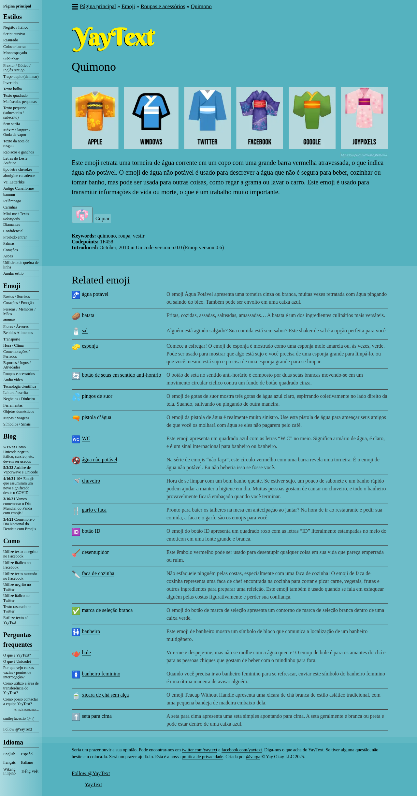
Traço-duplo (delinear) (21, 76)
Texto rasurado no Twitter (17, 609)
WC (86, 438)
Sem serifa (11, 124)
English (9, 754)
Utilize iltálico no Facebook (17, 565)
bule (86, 652)
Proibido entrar (15, 237)
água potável (95, 294)
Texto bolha (12, 89)
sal (85, 330)
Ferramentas (12, 405)
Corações (10, 250)
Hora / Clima (13, 345)
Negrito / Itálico (15, 27)
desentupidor (95, 552)
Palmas (9, 243)
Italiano (27, 762)
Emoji (11, 285)
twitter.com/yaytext (199, 749)
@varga (253, 756)
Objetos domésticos (18, 411)
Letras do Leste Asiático (15, 160)
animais (9, 320)
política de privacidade (202, 756)
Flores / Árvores (16, 326)
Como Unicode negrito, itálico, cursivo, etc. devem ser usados (18, 454)
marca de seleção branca (107, 610)
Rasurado (10, 40)
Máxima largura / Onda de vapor (16, 132)
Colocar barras (14, 46)
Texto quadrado (15, 95)
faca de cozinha (98, 573)
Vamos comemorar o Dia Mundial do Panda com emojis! (17, 506)
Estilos (12, 16)
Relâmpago (12, 201)
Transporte (11, 339)
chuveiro (91, 481)
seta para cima (97, 716)
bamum (9, 194)
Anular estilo (13, 273)
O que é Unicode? (17, 661)
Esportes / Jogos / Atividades (17, 364)
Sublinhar (11, 59)
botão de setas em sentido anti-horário (121, 375)
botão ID (91, 531)
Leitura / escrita (15, 392)
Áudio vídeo (13, 380)
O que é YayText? (17, 655)
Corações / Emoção (18, 302)
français (9, 762)
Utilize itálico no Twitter (16, 597)
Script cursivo (14, 34)
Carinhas (10, 207)
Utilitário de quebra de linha (20, 264)
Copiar (102, 218)
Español (27, 754)
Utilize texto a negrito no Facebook (20, 553)
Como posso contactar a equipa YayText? (20, 701)
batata (88, 315)
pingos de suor (97, 396)
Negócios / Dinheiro (19, 399)
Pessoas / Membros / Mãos (19, 311)
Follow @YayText (17, 729)
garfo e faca (94, 510)
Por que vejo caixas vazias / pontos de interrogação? (18, 672)
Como (11, 540)
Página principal (17, 6)
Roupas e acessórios (19, 373)
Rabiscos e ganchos (18, 152)
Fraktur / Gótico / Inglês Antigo (17, 67)
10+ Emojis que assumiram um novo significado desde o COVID (18, 485)
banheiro (91, 631)
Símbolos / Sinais (17, 424)
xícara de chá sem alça (105, 695)
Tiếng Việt (30, 771)
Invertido (10, 82)
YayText (93, 784)
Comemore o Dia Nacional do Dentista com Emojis (19, 524)
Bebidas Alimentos (18, 332)
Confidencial (13, 231)
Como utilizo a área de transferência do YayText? (21, 688)
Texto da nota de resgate (16, 143)
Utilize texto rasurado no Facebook (20, 576)
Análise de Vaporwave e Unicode (20, 469)
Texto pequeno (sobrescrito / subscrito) (14, 113)
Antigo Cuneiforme (18, 188)
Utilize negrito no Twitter (17, 586)
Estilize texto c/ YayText (15, 620)
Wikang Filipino (9, 771)
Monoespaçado (15, 53)
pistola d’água (96, 417)
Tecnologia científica (19, 386)
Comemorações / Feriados (16, 353)
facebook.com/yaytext (242, 749)
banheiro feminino (101, 673)
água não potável (99, 459)
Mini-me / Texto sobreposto (16, 216)
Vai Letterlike (14, 182)
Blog (9, 436)
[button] (74, 7)
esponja (90, 346)
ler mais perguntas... (26, 709)
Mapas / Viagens (16, 418)
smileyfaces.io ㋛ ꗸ (18, 718)
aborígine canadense (19, 175)
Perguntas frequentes (18, 639)
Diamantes (11, 224)
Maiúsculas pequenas (19, 101)
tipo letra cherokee (17, 169)
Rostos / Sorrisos (16, 296)
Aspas (8, 256)
